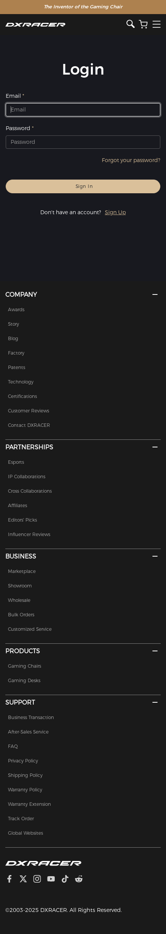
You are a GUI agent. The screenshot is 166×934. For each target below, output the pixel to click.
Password (18, 128)
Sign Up (115, 212)
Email (13, 95)
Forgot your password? (131, 160)
